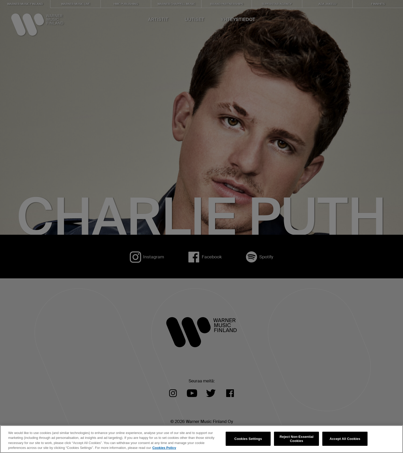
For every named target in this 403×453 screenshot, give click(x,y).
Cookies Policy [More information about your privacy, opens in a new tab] (164, 448)
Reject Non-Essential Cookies (297, 439)
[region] (201, 439)
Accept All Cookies (344, 439)
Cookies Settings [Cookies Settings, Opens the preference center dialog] (248, 439)
